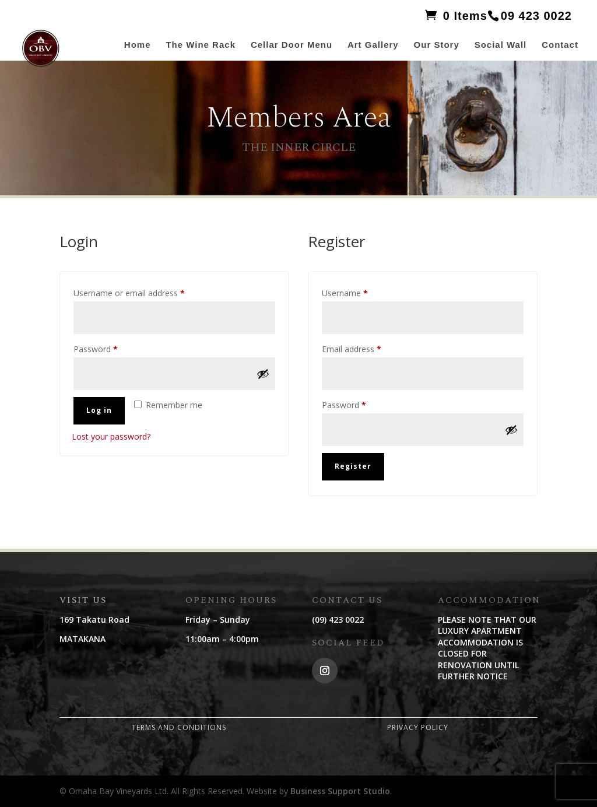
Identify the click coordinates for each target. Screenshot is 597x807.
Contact (560, 45)
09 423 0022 (536, 15)
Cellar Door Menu (291, 45)
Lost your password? (111, 436)
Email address (368, 348)
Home (137, 45)
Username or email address (145, 292)
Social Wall (501, 45)
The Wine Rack (201, 45)
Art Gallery (373, 45)
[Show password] (263, 373)
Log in (99, 410)
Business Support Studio (340, 791)
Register (353, 466)
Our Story (436, 45)
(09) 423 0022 (338, 619)
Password (111, 348)
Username (361, 292)
